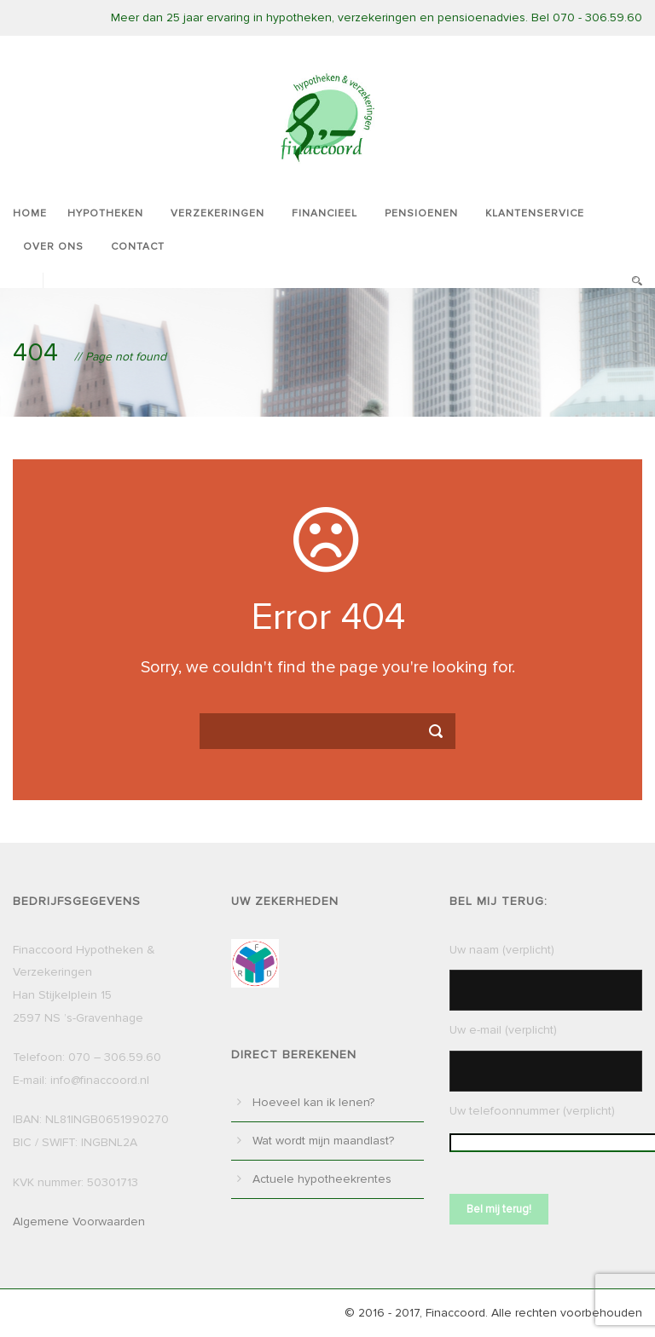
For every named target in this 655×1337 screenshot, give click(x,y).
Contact (138, 246)
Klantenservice (534, 213)
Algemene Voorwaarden (79, 1221)
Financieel (324, 213)
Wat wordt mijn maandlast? (323, 1140)
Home (30, 213)
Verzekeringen (217, 213)
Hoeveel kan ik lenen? (313, 1102)
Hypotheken (105, 213)
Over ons (53, 246)
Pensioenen (421, 213)
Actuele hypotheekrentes (321, 1179)
